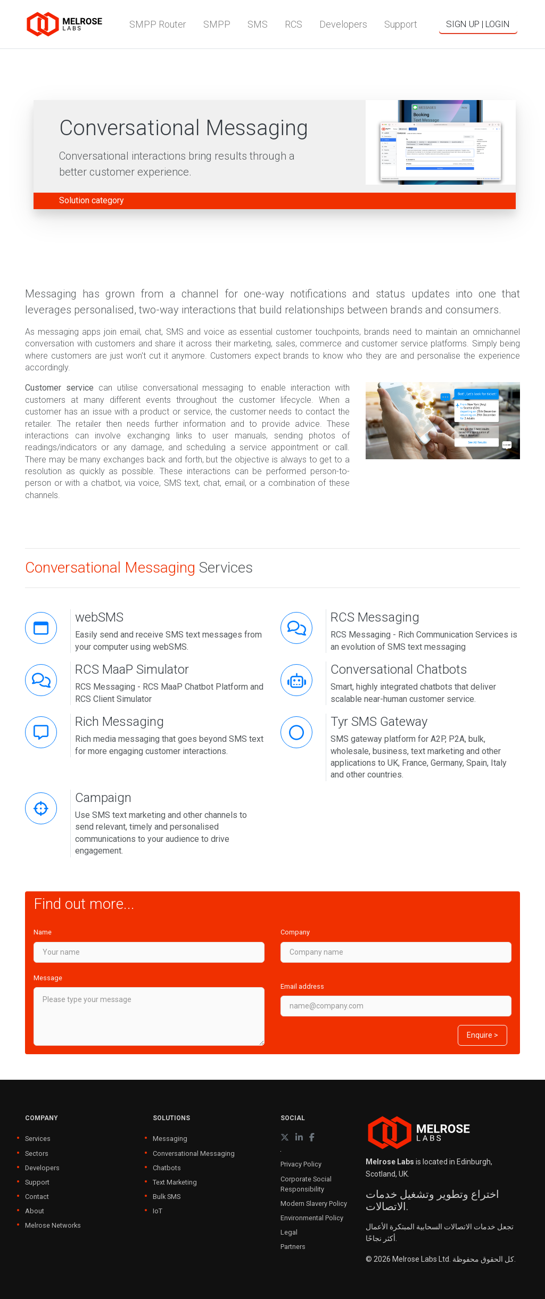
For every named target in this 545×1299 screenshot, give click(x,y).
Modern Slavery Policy (313, 1203)
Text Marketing (175, 1182)
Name (43, 932)
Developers (42, 1168)
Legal (289, 1232)
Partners (292, 1247)
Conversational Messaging (194, 1153)
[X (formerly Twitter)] (284, 1137)
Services (38, 1139)
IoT (157, 1211)
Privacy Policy (300, 1164)
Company (295, 932)
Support (37, 1182)
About (34, 1211)
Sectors (36, 1153)
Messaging (170, 1139)
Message (48, 978)
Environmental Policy (311, 1218)
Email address (302, 986)
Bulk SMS (166, 1197)
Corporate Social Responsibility (306, 1184)
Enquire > (482, 1035)
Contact (37, 1197)
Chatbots (167, 1168)
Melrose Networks (53, 1225)
